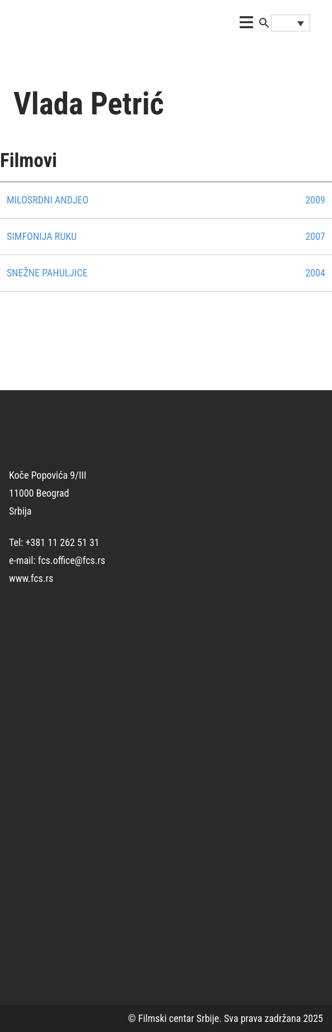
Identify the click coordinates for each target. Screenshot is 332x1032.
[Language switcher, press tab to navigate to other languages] (290, 23)
